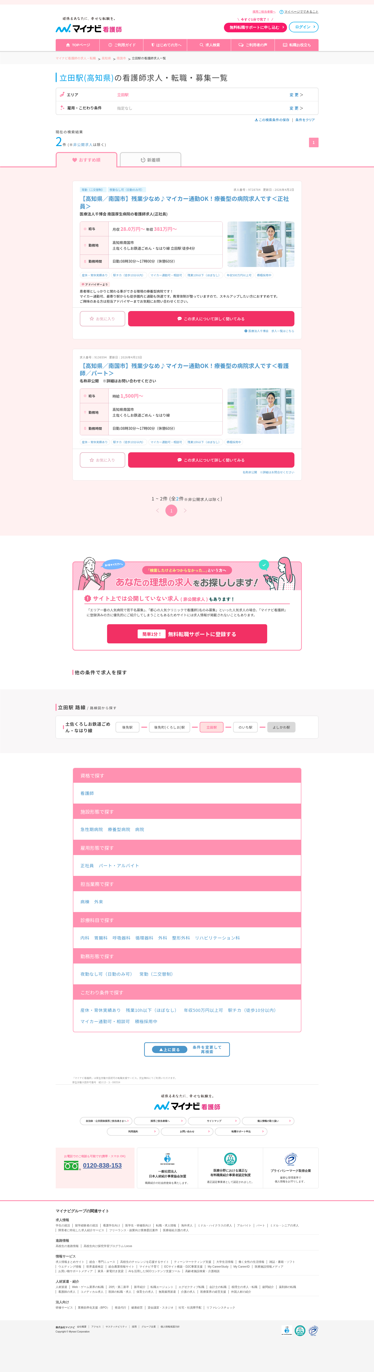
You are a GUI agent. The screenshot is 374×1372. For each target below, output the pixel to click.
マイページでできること (301, 11)
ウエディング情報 (69, 1266)
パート (260, 1225)
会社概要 (82, 1326)
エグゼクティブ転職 (191, 1287)
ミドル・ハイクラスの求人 (215, 1225)
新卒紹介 (140, 1287)
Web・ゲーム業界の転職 (88, 1287)
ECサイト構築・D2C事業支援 (183, 1266)
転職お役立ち (300, 45)
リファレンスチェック (220, 1307)
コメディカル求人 (92, 1291)
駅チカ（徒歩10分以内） (129, 275)
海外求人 (187, 1225)
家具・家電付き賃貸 (111, 1271)
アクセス (96, 1326)
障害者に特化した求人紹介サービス (81, 1230)
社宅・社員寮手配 (190, 1307)
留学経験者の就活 (86, 1225)
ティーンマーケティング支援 (192, 1262)
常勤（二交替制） (93, 189)
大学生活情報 (224, 1262)
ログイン (302, 27)
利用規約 (133, 1131)
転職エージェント (162, 1287)
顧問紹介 (268, 1287)
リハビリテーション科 (217, 938)
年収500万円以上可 (239, 275)
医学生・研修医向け (138, 1225)
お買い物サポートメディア (75, 1271)
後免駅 (127, 727)
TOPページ (81, 45)
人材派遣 (61, 1287)
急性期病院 (92, 829)
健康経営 (137, 1307)
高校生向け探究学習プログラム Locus (108, 1246)
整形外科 (181, 938)
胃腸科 (101, 938)
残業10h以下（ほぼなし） (204, 275)
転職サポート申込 (241, 1131)
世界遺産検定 (94, 1266)
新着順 (150, 160)
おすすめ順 (86, 160)
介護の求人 (188, 1291)
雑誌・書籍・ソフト (282, 1262)
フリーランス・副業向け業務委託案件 (133, 1230)
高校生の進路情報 (67, 1246)
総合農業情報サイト (121, 1266)
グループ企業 (148, 1326)
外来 (98, 901)
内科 (85, 938)
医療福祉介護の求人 (176, 1230)
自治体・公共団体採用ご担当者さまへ (106, 1121)
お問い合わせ (187, 1131)
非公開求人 (83, 144)
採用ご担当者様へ (264, 11)
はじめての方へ (168, 45)
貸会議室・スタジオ (160, 1307)
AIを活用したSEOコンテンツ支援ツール (154, 1271)
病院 (139, 829)
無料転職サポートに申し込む (254, 27)
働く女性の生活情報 (251, 1262)
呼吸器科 (122, 938)
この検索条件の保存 (272, 119)
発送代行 (120, 1307)
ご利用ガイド (125, 45)
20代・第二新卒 (119, 1287)
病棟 (85, 901)
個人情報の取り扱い (268, 1121)
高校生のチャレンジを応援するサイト (144, 1262)
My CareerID (241, 1266)
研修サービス (64, 1307)
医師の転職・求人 (119, 1291)
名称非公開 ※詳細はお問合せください (268, 472)
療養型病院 (119, 829)
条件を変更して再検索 (187, 1049)
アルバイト (244, 1225)
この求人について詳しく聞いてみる (211, 319)
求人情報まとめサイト (70, 1262)
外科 (162, 938)
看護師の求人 (67, 1291)
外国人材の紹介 (241, 1291)
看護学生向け (111, 1225)
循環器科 (145, 938)
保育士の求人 (145, 1291)
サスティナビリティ (116, 1326)
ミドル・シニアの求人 (284, 1225)
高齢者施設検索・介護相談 (202, 1271)
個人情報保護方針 (170, 1326)
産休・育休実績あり (95, 275)
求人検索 (213, 45)
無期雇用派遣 (167, 1291)
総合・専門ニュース (102, 1262)
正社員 (87, 865)
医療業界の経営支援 (213, 1291)
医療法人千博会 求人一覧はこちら (271, 331)
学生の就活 (63, 1225)
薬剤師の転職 (287, 1287)
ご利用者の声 (256, 45)
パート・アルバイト (119, 865)
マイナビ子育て (149, 1266)
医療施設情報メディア (269, 1266)
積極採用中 (264, 275)
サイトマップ (214, 1121)
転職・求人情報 (166, 1225)
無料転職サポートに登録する (187, 633)
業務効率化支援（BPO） (94, 1307)
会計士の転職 (218, 1287)
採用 (134, 1326)
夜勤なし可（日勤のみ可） (127, 189)
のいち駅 (245, 727)
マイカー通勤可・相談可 (166, 275)
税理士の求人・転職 (244, 1287)
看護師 (87, 793)
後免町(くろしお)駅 (169, 727)
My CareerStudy (218, 1266)
